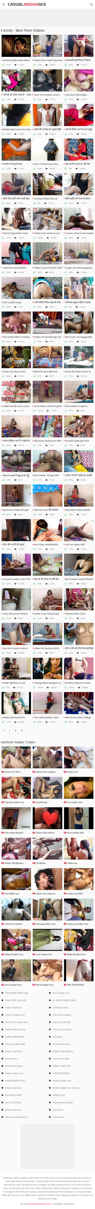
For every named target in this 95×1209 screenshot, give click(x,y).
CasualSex (27, 4)
